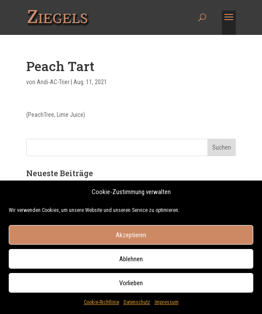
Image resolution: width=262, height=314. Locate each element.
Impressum (167, 305)
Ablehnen (131, 262)
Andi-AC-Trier (53, 81)
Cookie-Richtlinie (101, 305)
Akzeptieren (131, 238)
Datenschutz (137, 305)
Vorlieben (131, 286)
